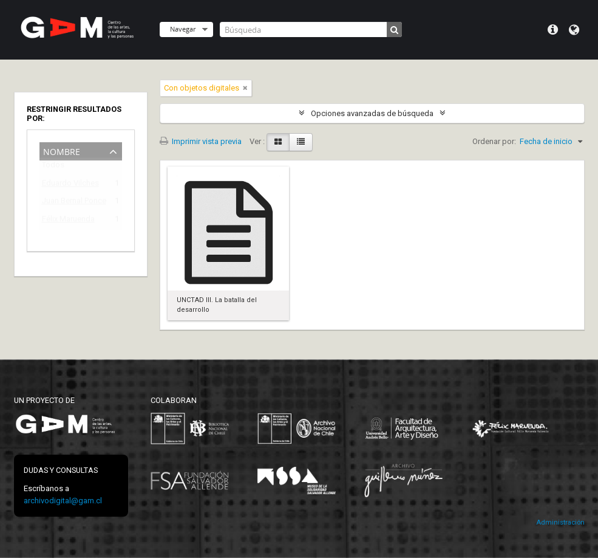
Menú (552, 30)
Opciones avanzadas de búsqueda (372, 113)
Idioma (574, 30)
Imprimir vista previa (201, 141)
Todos (53, 167)
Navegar (182, 28)
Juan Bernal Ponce (72, 203)
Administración (560, 522)
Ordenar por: (494, 141)
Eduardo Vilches (70, 185)
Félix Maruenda (68, 221)
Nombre (61, 150)
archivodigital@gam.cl (63, 500)
